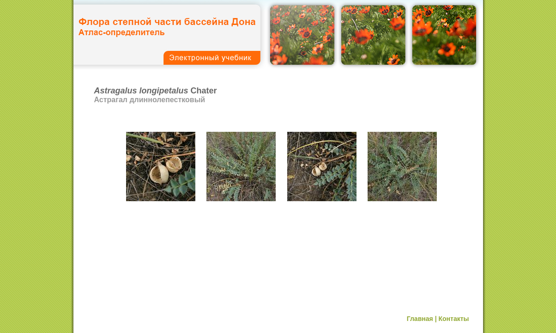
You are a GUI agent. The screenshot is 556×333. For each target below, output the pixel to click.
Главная (420, 318)
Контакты (453, 318)
